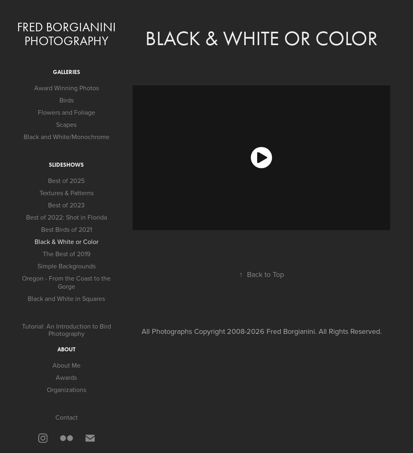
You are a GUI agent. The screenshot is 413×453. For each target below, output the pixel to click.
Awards (66, 377)
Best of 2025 (66, 180)
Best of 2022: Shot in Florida (66, 217)
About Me (66, 365)
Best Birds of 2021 (66, 229)
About (66, 349)
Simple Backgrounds (66, 265)
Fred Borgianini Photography (68, 34)
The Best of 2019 (66, 253)
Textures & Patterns (66, 192)
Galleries (66, 72)
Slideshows (66, 164)
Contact (66, 417)
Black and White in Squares (66, 298)
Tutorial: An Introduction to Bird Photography (66, 330)
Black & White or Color (66, 241)
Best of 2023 (66, 204)
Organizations (66, 389)
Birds (66, 100)
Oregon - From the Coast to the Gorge (66, 282)
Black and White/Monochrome (66, 136)
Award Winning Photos (66, 87)
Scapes (66, 124)
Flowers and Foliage (66, 112)
